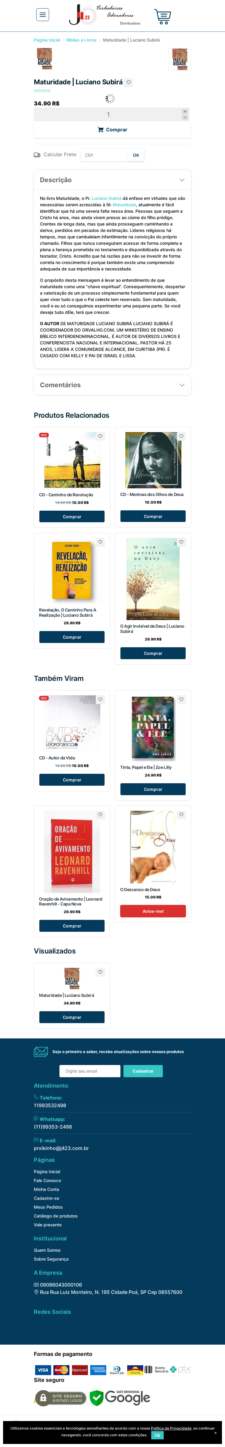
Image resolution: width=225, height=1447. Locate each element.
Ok (157, 1435)
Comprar (72, 516)
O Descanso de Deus (140, 889)
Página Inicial (47, 39)
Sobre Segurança (51, 1259)
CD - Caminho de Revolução (66, 494)
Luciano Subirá (106, 198)
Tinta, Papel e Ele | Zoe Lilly (146, 767)
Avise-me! (153, 911)
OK (136, 155)
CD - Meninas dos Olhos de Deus (152, 494)
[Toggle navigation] (42, 14)
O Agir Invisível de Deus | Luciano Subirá (152, 628)
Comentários (60, 385)
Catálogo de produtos (56, 1215)
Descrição (56, 180)
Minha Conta (46, 1189)
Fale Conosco (47, 1180)
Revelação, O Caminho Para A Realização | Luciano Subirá (67, 612)
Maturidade (124, 204)
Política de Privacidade (171, 1428)
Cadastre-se (46, 1198)
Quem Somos (47, 1250)
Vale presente (48, 1224)
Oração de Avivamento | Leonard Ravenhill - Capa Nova (70, 901)
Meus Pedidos (48, 1207)
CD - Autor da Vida (57, 757)
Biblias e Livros (81, 39)
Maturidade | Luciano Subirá (66, 995)
